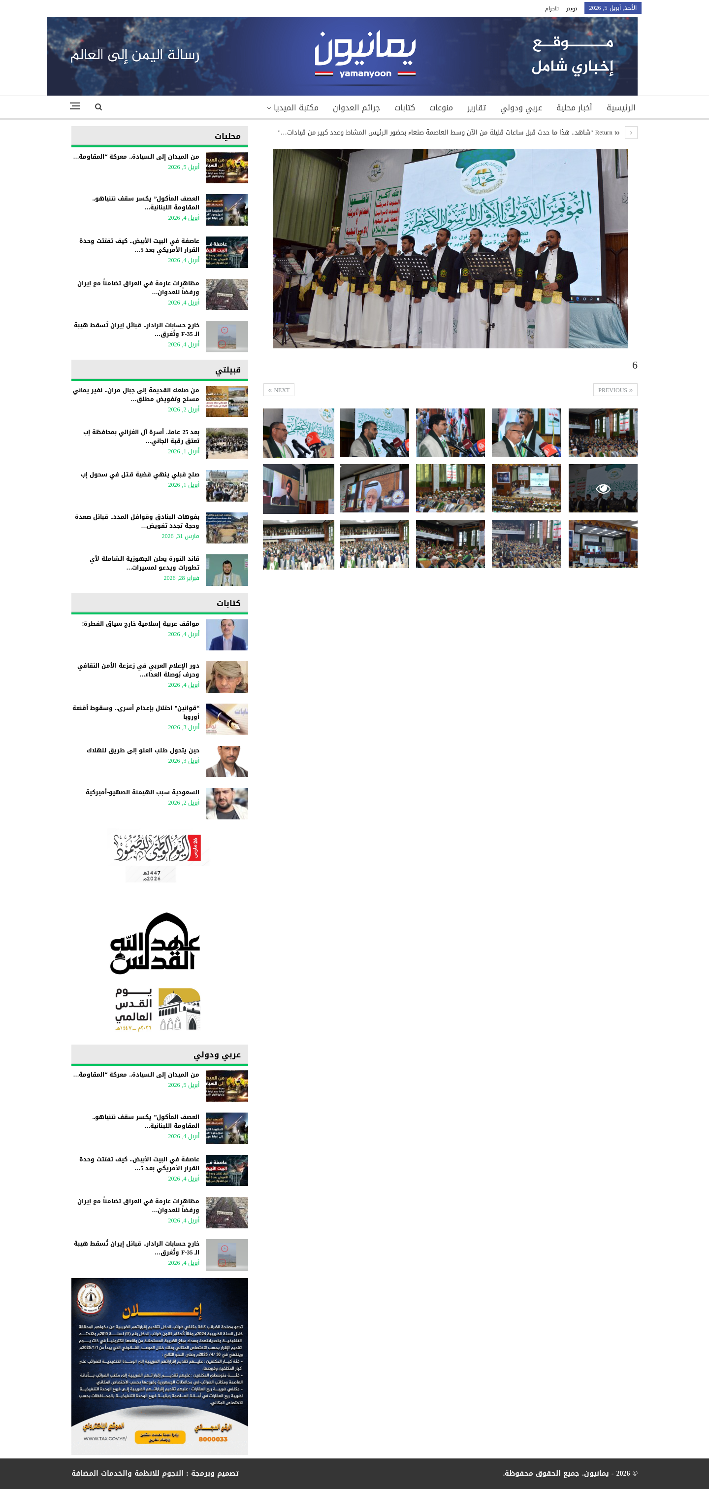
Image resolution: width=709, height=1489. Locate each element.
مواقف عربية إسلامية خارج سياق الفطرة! (140, 623)
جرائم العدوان (356, 107)
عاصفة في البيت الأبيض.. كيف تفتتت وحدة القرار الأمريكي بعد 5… (139, 245)
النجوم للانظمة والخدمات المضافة (127, 1473)
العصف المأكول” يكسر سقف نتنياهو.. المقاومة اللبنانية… (145, 203)
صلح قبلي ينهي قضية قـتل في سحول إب (140, 474)
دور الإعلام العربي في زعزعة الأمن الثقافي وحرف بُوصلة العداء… (138, 670)
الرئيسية (621, 107)
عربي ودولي (521, 107)
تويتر (571, 8)
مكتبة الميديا (296, 107)
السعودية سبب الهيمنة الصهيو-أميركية (140, 792)
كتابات (404, 107)
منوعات (441, 107)
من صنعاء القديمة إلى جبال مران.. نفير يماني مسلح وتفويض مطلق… (136, 395)
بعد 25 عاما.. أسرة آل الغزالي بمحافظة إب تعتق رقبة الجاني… (141, 436)
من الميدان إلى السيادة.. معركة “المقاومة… (136, 156)
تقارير (476, 107)
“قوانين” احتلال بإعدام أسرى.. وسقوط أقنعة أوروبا (135, 712)
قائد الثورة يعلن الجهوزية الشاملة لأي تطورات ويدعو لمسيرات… (144, 563)
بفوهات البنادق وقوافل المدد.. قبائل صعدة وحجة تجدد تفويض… (137, 521)
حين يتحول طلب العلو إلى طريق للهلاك (143, 750)
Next (279, 390)
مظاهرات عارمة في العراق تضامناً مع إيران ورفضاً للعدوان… (138, 288)
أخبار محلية (574, 107)
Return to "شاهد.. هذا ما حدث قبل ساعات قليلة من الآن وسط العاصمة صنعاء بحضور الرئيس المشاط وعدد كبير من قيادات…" (458, 132)
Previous (615, 390)
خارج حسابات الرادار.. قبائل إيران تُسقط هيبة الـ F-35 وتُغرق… (136, 329)
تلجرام (552, 8)
